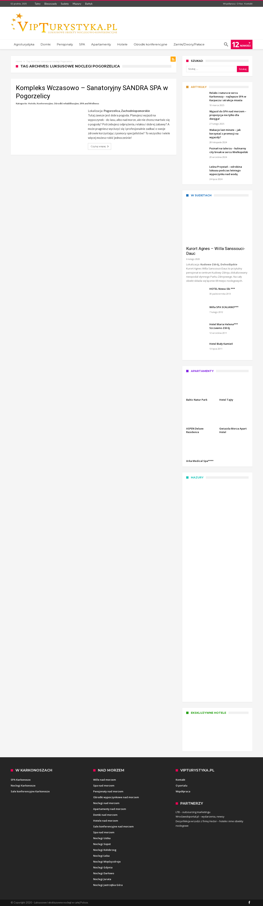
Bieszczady (50, 3)
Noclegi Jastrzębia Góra (108, 885)
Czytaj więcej (100, 146)
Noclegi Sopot (102, 844)
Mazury (77, 3)
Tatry (38, 3)
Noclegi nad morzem (106, 803)
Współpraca (229, 3)
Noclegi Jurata (102, 879)
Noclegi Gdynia (102, 867)
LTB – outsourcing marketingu (193, 812)
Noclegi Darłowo (103, 873)
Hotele (32, 103)
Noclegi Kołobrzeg (104, 850)
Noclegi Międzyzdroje (107, 861)
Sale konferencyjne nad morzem (113, 826)
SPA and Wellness (89, 103)
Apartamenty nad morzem (109, 809)
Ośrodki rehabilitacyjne (66, 103)
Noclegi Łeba (101, 855)
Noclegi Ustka (102, 838)
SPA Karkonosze (21, 779)
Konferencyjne (45, 103)
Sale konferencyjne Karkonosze (30, 791)
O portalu (181, 785)
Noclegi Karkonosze (23, 785)
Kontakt (248, 3)
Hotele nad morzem (105, 820)
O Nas (240, 3)
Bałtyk (89, 3)
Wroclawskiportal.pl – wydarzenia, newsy (200, 816)
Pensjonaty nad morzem (108, 791)
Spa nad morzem (103, 785)
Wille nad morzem (104, 779)
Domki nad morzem (105, 815)
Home (19, 61)
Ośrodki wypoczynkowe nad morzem (116, 797)
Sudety (65, 3)
